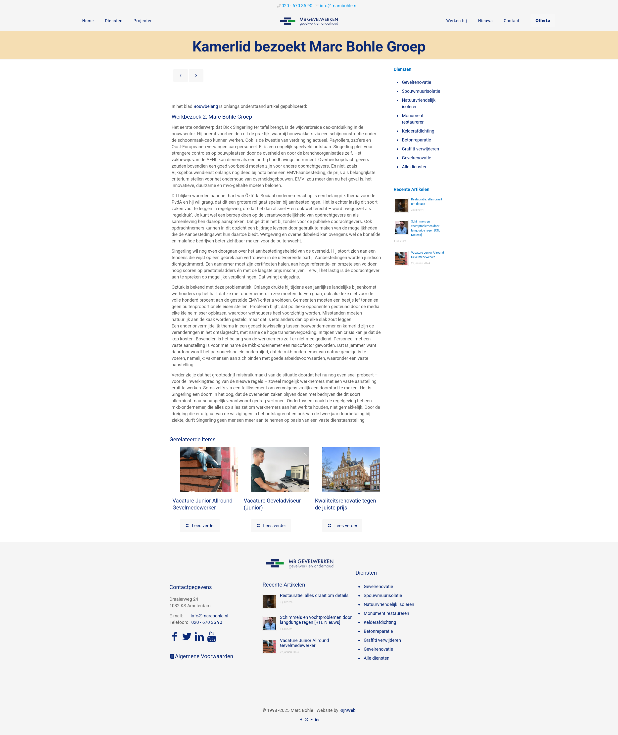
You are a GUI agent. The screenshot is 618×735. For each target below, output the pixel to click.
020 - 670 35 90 (206, 622)
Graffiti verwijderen (420, 148)
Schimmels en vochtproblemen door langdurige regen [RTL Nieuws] (316, 620)
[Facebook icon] (301, 719)
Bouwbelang (205, 106)
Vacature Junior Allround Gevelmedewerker (304, 643)
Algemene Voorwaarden (201, 656)
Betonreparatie (416, 139)
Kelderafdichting (418, 131)
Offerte (542, 20)
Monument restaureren (413, 119)
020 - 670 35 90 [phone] (297, 5)
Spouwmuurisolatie (421, 91)
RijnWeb (347, 710)
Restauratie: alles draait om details (314, 595)
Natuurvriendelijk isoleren (418, 103)
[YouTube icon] (312, 719)
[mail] (338, 5)
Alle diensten (415, 166)
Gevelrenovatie (416, 82)
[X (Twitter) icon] (306, 719)
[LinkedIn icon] (317, 719)
